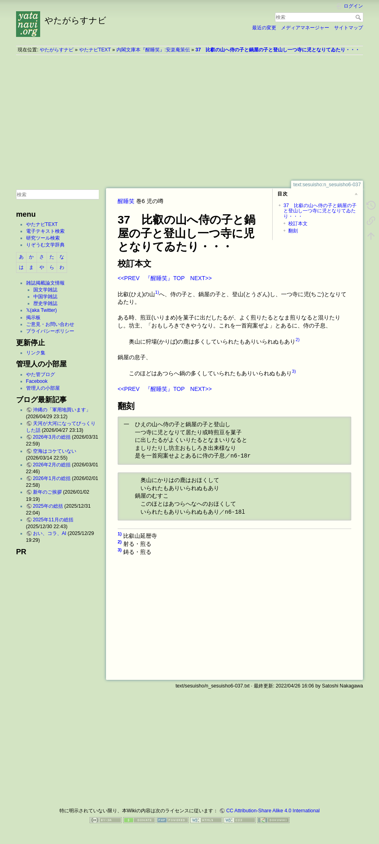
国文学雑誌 (45, 290)
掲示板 (33, 317)
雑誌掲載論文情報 (45, 283)
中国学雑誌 (45, 296)
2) (297, 339)
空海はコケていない (54, 451)
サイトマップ (348, 28)
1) (157, 292)
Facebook (37, 381)
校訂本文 (298, 223)
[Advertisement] (189, 117)
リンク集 (35, 353)
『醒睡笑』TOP (164, 278)
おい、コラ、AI (50, 533)
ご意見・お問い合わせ (50, 324)
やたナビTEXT (95, 50)
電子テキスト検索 (45, 231)
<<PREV (128, 278)
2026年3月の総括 (52, 437)
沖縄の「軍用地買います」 (62, 410)
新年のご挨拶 (47, 492)
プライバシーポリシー (50, 331)
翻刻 (293, 231)
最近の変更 (264, 28)
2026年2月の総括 (52, 465)
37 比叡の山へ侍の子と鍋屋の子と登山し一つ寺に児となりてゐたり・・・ (278, 50)
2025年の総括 (48, 506)
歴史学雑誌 (45, 303)
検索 (359, 17)
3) (294, 371)
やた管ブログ (40, 374)
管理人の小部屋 (43, 388)
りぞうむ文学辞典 (45, 245)
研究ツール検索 (43, 238)
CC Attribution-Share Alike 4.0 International (273, 810)
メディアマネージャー (305, 28)
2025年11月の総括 (53, 520)
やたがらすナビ (56, 50)
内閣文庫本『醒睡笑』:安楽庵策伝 (153, 50)
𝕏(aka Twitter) (41, 310)
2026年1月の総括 (52, 478)
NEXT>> (201, 278)
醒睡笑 (126, 201)
